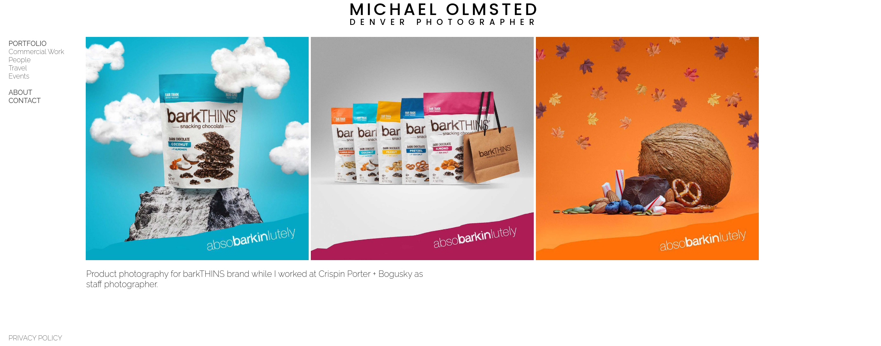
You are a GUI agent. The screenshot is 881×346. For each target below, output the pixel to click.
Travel (18, 68)
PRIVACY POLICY (35, 338)
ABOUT (20, 92)
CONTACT (25, 101)
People (19, 60)
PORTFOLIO (28, 43)
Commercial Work (36, 52)
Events (19, 76)
